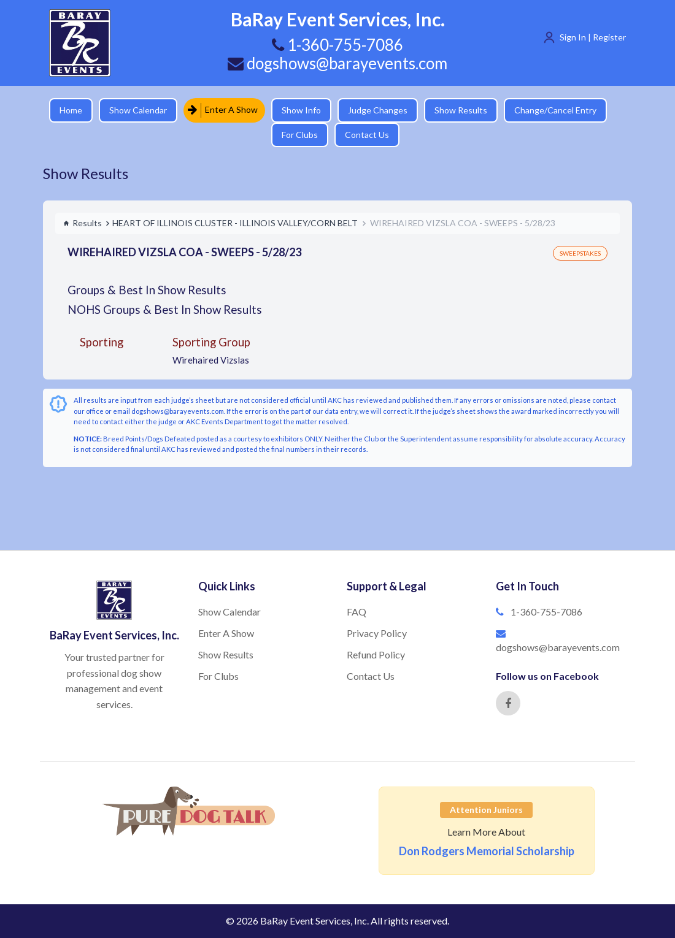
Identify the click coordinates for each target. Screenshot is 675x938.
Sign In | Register (593, 37)
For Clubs (300, 134)
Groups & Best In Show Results (147, 290)
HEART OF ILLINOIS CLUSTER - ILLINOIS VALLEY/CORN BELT (235, 223)
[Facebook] (508, 703)
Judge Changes (377, 110)
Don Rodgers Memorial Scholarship (486, 851)
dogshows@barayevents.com (337, 63)
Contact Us (367, 134)
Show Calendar (138, 110)
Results (82, 223)
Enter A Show (223, 110)
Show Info (301, 110)
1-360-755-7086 (546, 611)
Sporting (101, 342)
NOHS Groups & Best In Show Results (165, 309)
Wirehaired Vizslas (210, 359)
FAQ (356, 611)
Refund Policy (376, 654)
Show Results (460, 110)
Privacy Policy (377, 633)
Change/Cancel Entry (555, 110)
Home (71, 110)
